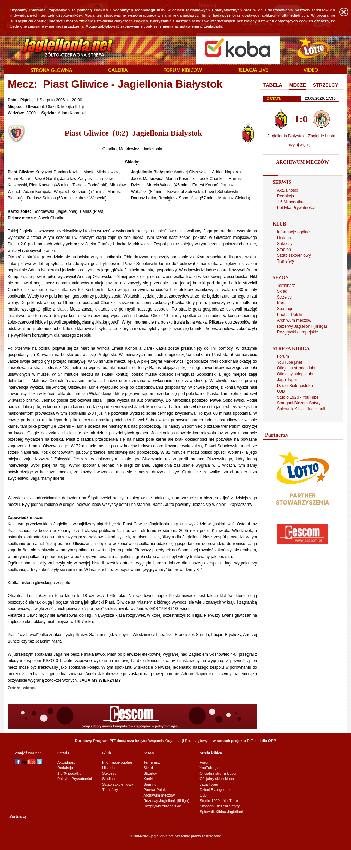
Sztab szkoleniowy (294, 255)
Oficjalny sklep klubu (295, 374)
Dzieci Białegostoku (295, 385)
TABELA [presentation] (272, 85)
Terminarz (286, 285)
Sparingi (284, 308)
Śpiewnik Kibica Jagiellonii (301, 408)
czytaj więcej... (301, 145)
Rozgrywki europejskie (297, 332)
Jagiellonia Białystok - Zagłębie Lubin (301, 136)
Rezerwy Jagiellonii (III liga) (302, 326)
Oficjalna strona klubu (296, 368)
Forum (283, 356)
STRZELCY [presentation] (325, 85)
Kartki (282, 303)
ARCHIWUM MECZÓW (302, 162)
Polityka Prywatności (296, 207)
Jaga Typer (287, 379)
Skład (282, 291)
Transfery (285, 261)
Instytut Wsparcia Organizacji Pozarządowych (173, 741)
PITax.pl (254, 741)
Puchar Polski (289, 314)
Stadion (284, 249)
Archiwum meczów (294, 320)
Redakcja (285, 196)
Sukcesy (284, 243)
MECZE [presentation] (297, 85)
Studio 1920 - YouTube (298, 397)
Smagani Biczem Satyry (298, 403)
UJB (281, 391)
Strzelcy (284, 297)
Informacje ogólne (293, 232)
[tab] (273, 85)
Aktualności (287, 190)
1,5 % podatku (290, 201)
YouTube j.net (289, 362)
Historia (284, 237)
